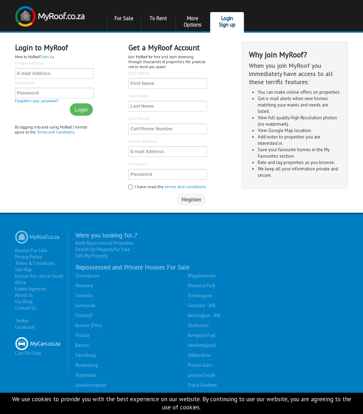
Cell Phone (139, 118)
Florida (82, 335)
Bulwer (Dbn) (89, 325)
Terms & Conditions (35, 263)
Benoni (83, 345)
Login (81, 110)
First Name (138, 73)
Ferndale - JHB (202, 306)
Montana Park (201, 286)
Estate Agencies (30, 289)
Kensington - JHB (204, 315)
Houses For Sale (31, 250)
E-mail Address (29, 63)
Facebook (24, 327)
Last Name (138, 95)
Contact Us (26, 308)
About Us (24, 295)
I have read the (167, 186)
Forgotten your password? (36, 100)
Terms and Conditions (55, 132)
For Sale (124, 18)
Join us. (49, 56)
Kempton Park (202, 335)
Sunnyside (86, 306)
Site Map (23, 270)
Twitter (22, 321)
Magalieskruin (202, 276)
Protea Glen (200, 365)
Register (191, 199)
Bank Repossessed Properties (105, 243)
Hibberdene (199, 355)
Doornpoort (87, 276)
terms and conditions (185, 186)
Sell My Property (92, 256)
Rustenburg (87, 365)
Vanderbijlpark (202, 345)
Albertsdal (86, 375)
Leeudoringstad (91, 385)
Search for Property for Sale (103, 249)
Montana (84, 286)
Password (24, 82)
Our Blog (24, 302)
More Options (192, 21)
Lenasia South (202, 375)
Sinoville (84, 296)
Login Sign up (227, 21)
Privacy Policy (28, 257)
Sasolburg (86, 355)
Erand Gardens (202, 385)
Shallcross (198, 325)
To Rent (158, 18)
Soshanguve (200, 296)
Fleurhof (84, 315)
